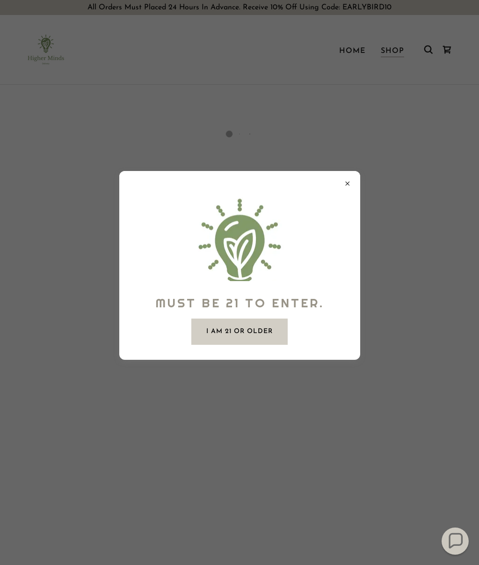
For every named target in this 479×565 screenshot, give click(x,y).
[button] (455, 541)
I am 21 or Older (239, 331)
